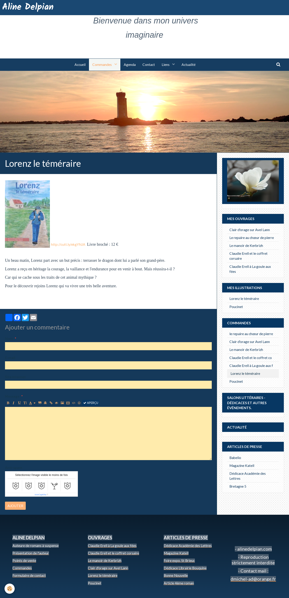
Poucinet (236, 307)
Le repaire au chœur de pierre (251, 238)
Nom (9, 338)
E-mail (10, 358)
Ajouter (15, 506)
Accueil (80, 65)
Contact (148, 65)
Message (12, 396)
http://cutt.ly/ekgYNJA (68, 244)
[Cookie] (10, 589)
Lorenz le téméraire (244, 299)
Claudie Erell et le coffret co (250, 358)
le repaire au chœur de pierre (251, 334)
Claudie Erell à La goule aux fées (250, 269)
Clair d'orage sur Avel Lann (249, 230)
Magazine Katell (241, 466)
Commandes (102, 65)
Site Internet (15, 377)
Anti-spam (13, 468)
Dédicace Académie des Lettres (247, 475)
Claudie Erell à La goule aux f (251, 366)
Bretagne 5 (237, 486)
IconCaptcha (40, 495)
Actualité (189, 65)
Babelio (235, 458)
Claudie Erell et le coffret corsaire (248, 255)
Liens (166, 65)
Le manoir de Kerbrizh (246, 245)
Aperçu (90, 403)
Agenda (130, 65)
